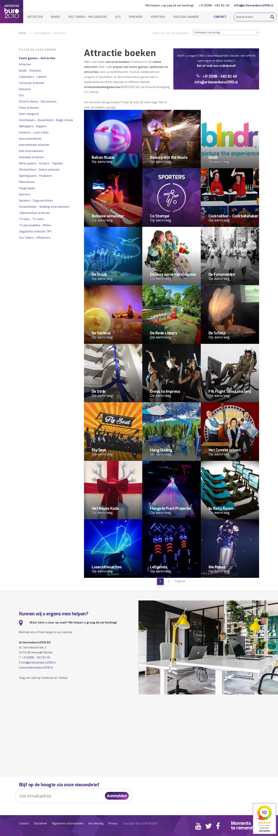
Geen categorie (29, 114)
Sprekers (136, 17)
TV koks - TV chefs (31, 219)
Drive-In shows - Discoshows (38, 101)
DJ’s (118, 17)
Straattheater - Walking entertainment (44, 207)
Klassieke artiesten (31, 157)
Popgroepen (27, 188)
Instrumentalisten (30, 139)
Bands (55, 17)
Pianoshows (27, 182)
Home (22, 33)
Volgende (180, 581)
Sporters (158, 17)
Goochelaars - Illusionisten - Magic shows (46, 120)
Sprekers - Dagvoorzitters (36, 200)
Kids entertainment (31, 151)
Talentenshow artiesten (34, 213)
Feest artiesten (29, 108)
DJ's (21, 95)
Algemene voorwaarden (67, 823)
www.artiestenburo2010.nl (36, 667)
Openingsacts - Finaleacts (35, 176)
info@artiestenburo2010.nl (253, 5)
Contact (220, 17)
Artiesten (35, 17)
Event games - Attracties (37, 58)
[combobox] (225, 32)
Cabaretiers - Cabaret (33, 77)
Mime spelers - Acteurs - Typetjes (41, 163)
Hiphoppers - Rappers (33, 126)
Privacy (113, 823)
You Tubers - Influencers (35, 238)
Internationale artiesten (34, 145)
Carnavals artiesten (31, 83)
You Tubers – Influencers (87, 17)
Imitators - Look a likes (34, 132)
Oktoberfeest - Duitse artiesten (39, 170)
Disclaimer (40, 823)
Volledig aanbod (186, 17)
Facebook (47, 678)
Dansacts (25, 89)
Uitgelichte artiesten (35, 231)
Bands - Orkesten (30, 71)
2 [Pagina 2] (169, 581)
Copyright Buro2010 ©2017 (140, 823)
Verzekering (96, 823)
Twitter (63, 678)
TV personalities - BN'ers (35, 225)
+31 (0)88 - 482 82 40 (213, 5)
